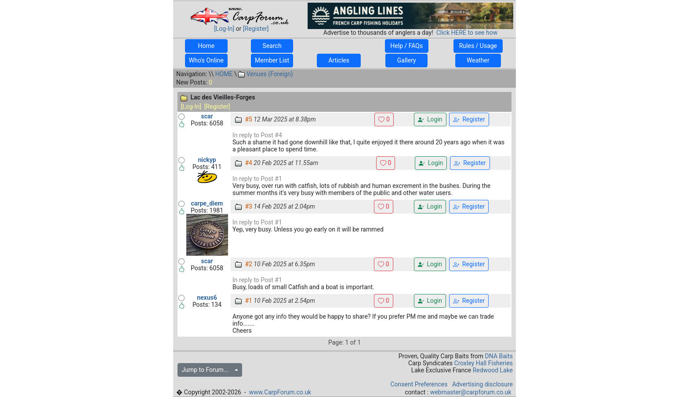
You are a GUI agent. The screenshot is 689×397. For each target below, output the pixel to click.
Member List (272, 60)
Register (469, 119)
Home (206, 45)
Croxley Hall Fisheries (483, 363)
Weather (478, 60)
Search (272, 45)
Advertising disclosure (482, 384)
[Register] (256, 28)
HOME (224, 73)
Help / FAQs (406, 45)
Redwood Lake (493, 370)
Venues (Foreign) (265, 73)
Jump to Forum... (207, 369)
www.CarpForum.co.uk (280, 392)
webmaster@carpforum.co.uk (470, 392)
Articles (339, 60)
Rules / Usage (477, 45)
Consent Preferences (418, 384)
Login (430, 119)
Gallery (406, 60)
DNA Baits (499, 356)
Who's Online (206, 60)
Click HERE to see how (466, 32)
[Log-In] (224, 28)
